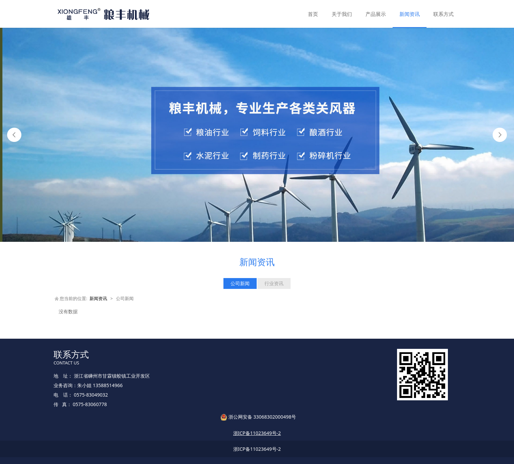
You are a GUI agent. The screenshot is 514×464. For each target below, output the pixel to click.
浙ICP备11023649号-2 (257, 449)
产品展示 (375, 13)
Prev (14, 134)
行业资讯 (273, 283)
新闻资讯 (409, 13)
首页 (313, 13)
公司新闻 (240, 283)
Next (499, 134)
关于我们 (342, 13)
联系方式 (443, 13)
